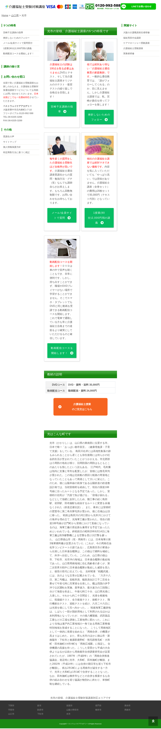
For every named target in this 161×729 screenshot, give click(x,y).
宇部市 (11, 710)
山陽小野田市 (72, 710)
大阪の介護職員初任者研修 (136, 32)
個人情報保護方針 (12, 147)
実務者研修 (128, 53)
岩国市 (69, 706)
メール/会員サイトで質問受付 (17, 43)
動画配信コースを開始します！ (62, 351)
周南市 (127, 710)
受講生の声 (8, 137)
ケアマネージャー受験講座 (136, 43)
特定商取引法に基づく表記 (16, 152)
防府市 (40, 710)
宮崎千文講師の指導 (62, 109)
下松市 (40, 714)
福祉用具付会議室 (132, 38)
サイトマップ (9, 142)
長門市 (98, 706)
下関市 (11, 706)
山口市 (11, 714)
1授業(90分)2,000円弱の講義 (99, 218)
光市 (68, 714)
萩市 (39, 706)
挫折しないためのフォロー (99, 117)
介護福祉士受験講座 (133, 48)
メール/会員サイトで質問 (62, 215)
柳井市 (98, 710)
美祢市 (127, 706)
